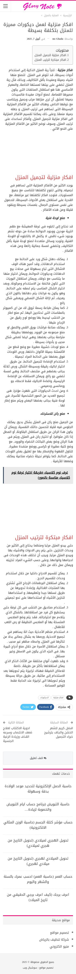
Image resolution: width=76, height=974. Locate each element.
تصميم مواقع (59, 932)
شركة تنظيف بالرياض (54, 939)
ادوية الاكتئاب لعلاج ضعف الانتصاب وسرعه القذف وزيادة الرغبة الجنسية (17, 734)
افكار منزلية (58, 697)
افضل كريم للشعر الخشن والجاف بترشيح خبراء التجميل (58, 732)
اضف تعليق (38, 758)
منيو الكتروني (59, 946)
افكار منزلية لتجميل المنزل (50, 55)
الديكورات (44, 697)
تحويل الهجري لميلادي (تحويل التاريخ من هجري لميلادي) (38, 843)
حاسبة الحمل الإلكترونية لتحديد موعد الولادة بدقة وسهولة (38, 789)
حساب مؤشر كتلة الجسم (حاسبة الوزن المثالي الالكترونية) (38, 825)
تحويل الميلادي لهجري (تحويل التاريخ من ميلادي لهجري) (38, 861)
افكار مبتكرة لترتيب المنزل (50, 60)
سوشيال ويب (30, 967)
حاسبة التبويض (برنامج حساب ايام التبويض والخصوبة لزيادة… (38, 807)
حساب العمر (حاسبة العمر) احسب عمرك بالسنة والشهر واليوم (38, 879)
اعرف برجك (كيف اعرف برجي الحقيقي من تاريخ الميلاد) (38, 897)
